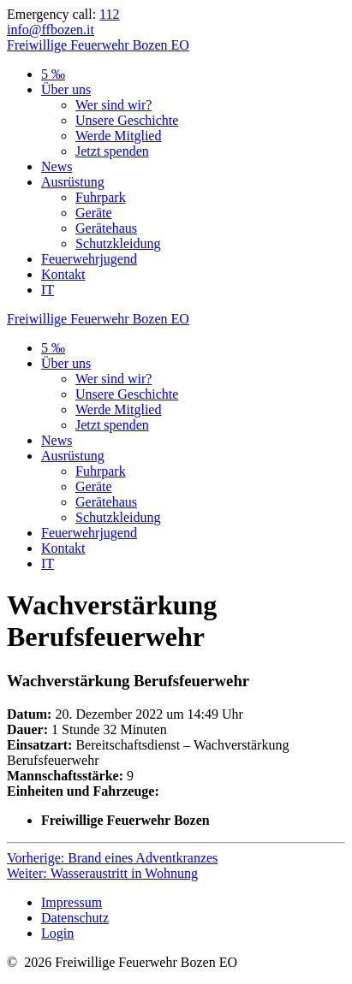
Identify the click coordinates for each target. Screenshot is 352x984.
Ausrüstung (72, 182)
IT (47, 289)
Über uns (66, 89)
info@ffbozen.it (50, 29)
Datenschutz (75, 917)
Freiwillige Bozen (98, 45)
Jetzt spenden (112, 151)
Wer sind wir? (113, 105)
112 (109, 14)
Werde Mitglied (118, 135)
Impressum (71, 902)
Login (57, 933)
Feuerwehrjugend (89, 259)
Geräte (93, 212)
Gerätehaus (106, 228)
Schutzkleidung (118, 243)
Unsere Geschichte (126, 120)
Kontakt (63, 274)
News (56, 166)
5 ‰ (53, 74)
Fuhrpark (100, 197)
